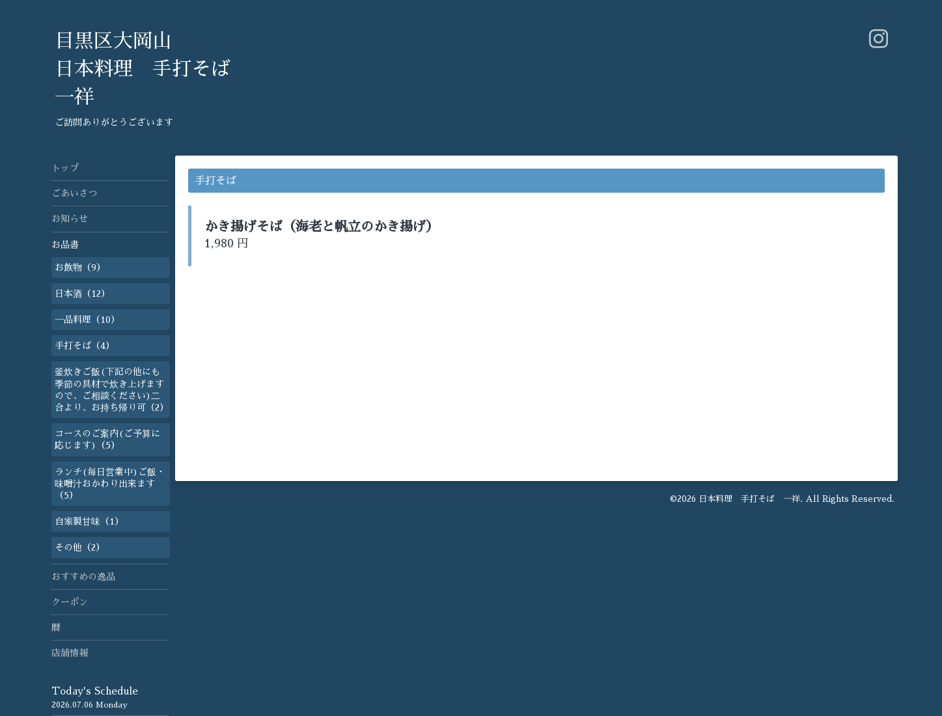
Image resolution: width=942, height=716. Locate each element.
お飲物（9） (80, 267)
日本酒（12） (82, 293)
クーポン (69, 602)
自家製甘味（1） (89, 521)
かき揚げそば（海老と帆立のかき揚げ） (321, 226)
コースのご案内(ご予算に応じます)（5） (107, 439)
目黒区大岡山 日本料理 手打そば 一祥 (142, 69)
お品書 (65, 244)
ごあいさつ (74, 193)
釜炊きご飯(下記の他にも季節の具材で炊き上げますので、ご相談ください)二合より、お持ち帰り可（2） (112, 389)
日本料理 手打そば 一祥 (749, 499)
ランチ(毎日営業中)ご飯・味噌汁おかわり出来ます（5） (110, 483)
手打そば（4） (85, 345)
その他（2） (80, 547)
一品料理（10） (87, 319)
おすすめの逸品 (83, 576)
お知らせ (69, 218)
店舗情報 (69, 652)
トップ (65, 167)
